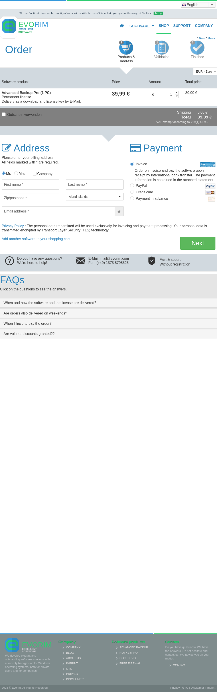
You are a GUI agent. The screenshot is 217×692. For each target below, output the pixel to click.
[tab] (108, 302)
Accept (158, 13)
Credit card (175, 192)
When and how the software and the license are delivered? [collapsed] (50, 303)
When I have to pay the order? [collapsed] (27, 323)
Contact (180, 665)
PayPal (175, 186)
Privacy (72, 674)
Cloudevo (128, 658)
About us (73, 658)
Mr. (8, 174)
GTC (69, 668)
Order (211, 38)
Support (182, 26)
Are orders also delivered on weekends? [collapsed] (35, 313)
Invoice (175, 164)
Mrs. (22, 174)
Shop (164, 26)
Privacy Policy (13, 226)
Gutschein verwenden (24, 114)
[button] (95, 196)
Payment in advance (175, 199)
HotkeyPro (129, 652)
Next (198, 243)
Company (204, 26)
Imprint (72, 663)
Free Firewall (131, 663)
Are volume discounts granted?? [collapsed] (29, 334)
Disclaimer (75, 679)
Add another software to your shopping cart (36, 239)
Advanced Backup (134, 647)
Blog (70, 652)
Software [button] (142, 26)
